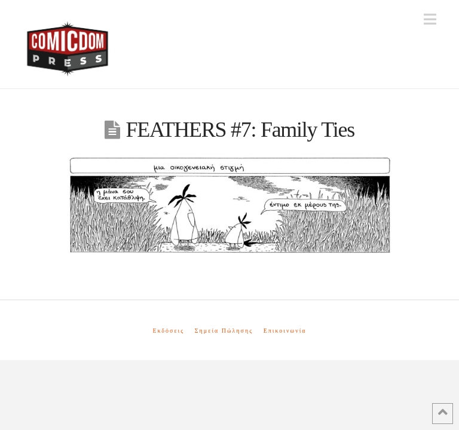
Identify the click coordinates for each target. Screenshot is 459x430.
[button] (430, 19)
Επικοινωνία (285, 330)
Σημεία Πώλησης (224, 330)
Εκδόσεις (168, 330)
